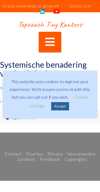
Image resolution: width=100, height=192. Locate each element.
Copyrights (76, 159)
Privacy (55, 153)
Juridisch (26, 159)
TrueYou (34, 153)
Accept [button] (60, 106)
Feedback (50, 159)
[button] (50, 42)
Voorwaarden (81, 153)
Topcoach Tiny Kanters (50, 24)
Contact (13, 153)
